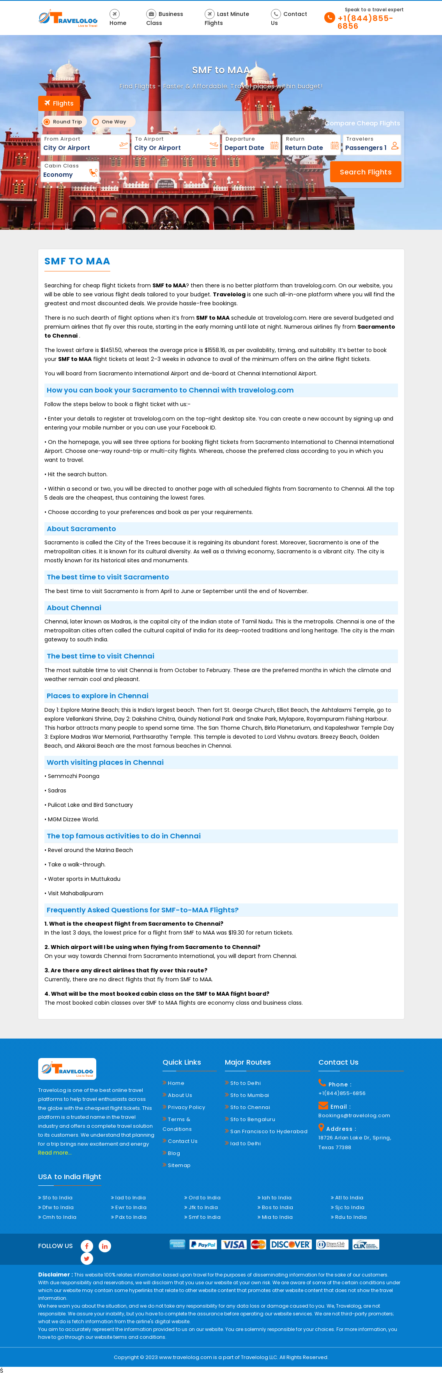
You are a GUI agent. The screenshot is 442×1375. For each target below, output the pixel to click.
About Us (177, 1095)
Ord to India (202, 1197)
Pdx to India (129, 1217)
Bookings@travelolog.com (354, 1115)
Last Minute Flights (227, 18)
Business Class (164, 18)
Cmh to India (57, 1217)
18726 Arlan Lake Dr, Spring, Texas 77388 (354, 1142)
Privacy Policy (184, 1107)
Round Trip (65, 121)
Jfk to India (201, 1207)
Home (118, 18)
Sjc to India (348, 1207)
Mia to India (275, 1217)
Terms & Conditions (177, 1124)
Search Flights (366, 172)
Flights (59, 103)
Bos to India (275, 1207)
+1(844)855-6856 (366, 22)
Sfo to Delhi (243, 1083)
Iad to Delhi (243, 1143)
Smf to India (202, 1217)
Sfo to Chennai (247, 1107)
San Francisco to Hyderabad (266, 1131)
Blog (171, 1153)
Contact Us (289, 18)
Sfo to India (55, 1197)
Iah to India (275, 1197)
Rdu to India (349, 1217)
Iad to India (128, 1197)
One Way (112, 121)
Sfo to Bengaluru (250, 1119)
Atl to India (347, 1197)
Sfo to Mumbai (247, 1095)
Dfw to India (56, 1207)
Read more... (55, 1153)
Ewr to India (129, 1207)
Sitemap (177, 1165)
